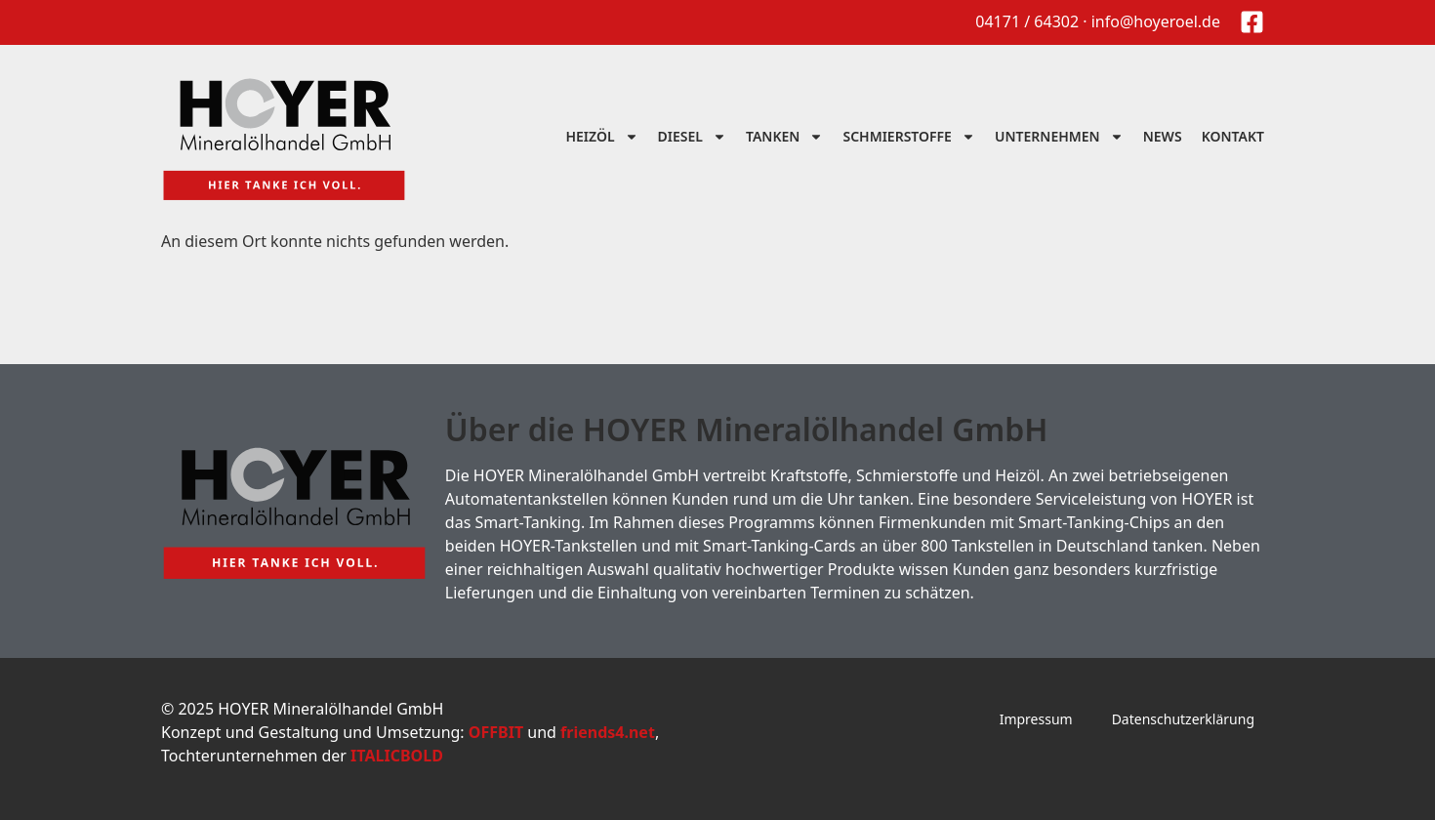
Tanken (784, 136)
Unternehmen (1059, 136)
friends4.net (607, 732)
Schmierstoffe (908, 136)
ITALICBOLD (396, 755)
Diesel (692, 136)
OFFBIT (496, 732)
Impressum (1036, 719)
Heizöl (601, 136)
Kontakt (1233, 136)
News (1162, 136)
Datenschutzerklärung (1183, 719)
